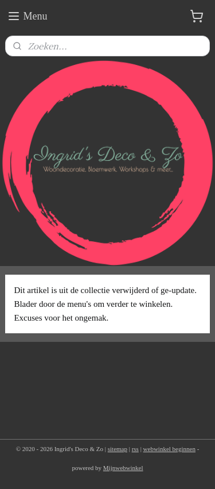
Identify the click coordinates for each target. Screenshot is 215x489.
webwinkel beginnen (169, 448)
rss (135, 448)
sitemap (117, 448)
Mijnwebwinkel (123, 467)
